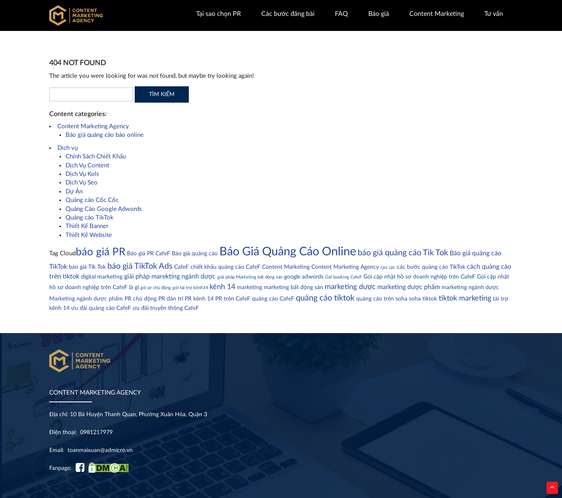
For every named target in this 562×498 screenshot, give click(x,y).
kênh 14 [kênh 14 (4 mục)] (222, 287)
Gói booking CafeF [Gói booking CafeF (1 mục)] (343, 277)
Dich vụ (67, 148)
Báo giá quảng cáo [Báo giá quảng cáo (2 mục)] (195, 254)
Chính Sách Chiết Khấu (96, 157)
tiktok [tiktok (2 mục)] (429, 299)
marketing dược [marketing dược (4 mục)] (350, 287)
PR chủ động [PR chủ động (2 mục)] (141, 299)
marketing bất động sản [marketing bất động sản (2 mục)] (293, 287)
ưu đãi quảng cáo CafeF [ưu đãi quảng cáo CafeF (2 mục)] (101, 308)
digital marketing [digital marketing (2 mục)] (101, 277)
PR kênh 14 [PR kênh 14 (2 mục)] (199, 299)
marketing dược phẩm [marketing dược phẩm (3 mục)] (408, 287)
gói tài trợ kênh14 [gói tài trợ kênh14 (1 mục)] (190, 287)
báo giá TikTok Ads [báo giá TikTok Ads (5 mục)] (140, 266)
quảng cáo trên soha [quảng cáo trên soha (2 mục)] (381, 299)
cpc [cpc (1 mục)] (392, 267)
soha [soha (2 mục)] (415, 299)
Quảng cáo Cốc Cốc (92, 200)
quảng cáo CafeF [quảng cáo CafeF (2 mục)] (273, 299)
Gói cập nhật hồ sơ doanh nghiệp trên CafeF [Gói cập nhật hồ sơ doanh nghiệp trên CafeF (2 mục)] (419, 277)
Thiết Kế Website (89, 235)
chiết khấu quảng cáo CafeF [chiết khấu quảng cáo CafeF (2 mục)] (225, 267)
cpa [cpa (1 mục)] (383, 267)
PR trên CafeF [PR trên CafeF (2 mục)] (232, 299)
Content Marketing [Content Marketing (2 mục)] (286, 267)
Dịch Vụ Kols (82, 174)
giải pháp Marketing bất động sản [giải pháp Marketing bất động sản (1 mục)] (249, 277)
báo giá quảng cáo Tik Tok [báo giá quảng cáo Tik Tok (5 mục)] (403, 253)
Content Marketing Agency (93, 126)
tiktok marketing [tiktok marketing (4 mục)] (465, 298)
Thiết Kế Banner (87, 226)
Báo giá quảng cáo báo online (105, 135)
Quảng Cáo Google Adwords (104, 209)
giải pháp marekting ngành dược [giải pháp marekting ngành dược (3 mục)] (170, 276)
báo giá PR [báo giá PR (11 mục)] (100, 252)
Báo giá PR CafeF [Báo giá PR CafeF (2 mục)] (148, 254)
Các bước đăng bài (288, 14)
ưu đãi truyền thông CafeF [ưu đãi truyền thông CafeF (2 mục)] (166, 308)
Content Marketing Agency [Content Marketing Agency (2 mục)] (345, 267)
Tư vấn (493, 14)
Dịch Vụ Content (87, 165)
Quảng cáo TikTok (90, 218)
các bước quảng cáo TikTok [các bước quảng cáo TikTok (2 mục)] (431, 267)
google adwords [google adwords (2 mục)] (304, 277)
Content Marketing (436, 14)
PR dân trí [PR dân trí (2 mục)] (170, 299)
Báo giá (378, 14)
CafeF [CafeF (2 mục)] (181, 267)
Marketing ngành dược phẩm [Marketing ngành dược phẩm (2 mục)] (86, 299)
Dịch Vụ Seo (82, 183)
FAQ (341, 14)
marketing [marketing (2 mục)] (249, 287)
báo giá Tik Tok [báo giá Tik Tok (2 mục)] (87, 267)
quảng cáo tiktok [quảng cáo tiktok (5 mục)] (325, 298)
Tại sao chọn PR (218, 14)
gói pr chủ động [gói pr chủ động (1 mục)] (155, 287)
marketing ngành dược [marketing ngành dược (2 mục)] (470, 287)
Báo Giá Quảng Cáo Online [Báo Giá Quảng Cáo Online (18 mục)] (287, 252)
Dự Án (74, 192)
